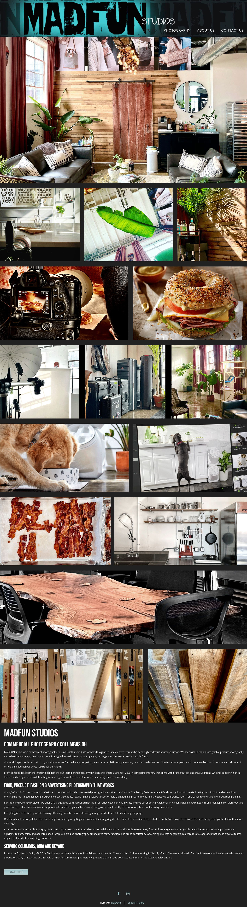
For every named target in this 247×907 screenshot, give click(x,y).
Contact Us (232, 30)
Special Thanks (136, 902)
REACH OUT (16, 872)
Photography (177, 30)
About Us (205, 30)
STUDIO (150, 30)
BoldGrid (116, 902)
